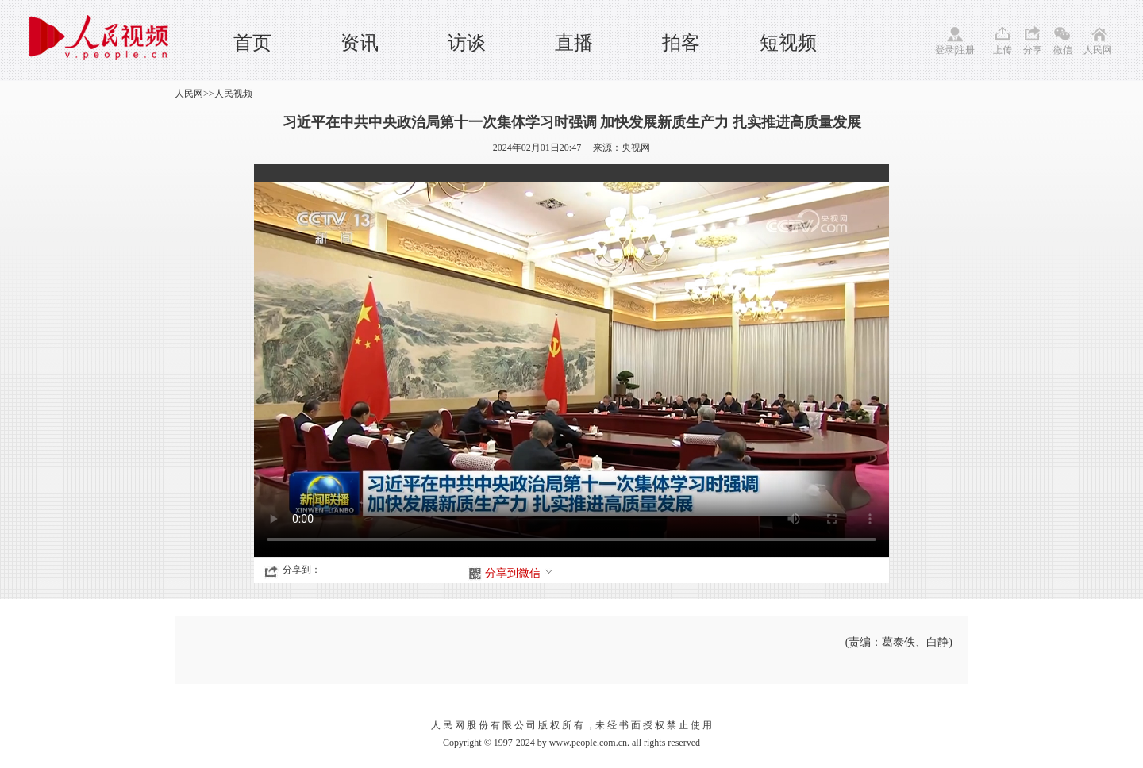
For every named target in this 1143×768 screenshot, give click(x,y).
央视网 (636, 147)
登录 (944, 50)
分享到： (302, 569)
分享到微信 (519, 573)
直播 (574, 43)
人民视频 (233, 93)
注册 (965, 50)
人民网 (1097, 50)
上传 (1002, 50)
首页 (252, 43)
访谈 (467, 43)
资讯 (360, 43)
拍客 (681, 43)
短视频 (788, 43)
